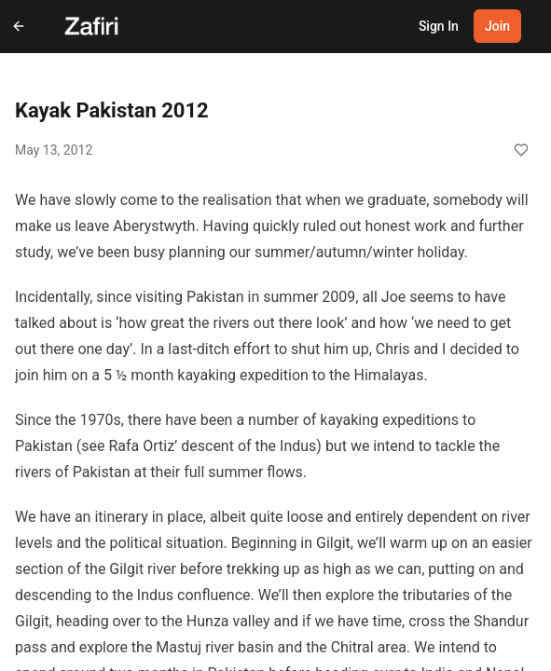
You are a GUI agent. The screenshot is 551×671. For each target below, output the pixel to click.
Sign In (439, 26)
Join (497, 26)
